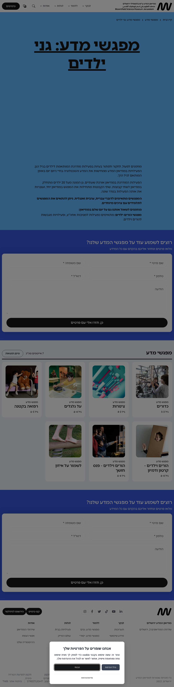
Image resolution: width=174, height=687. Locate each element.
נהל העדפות (110, 667)
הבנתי (77, 667)
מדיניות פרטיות (87, 678)
